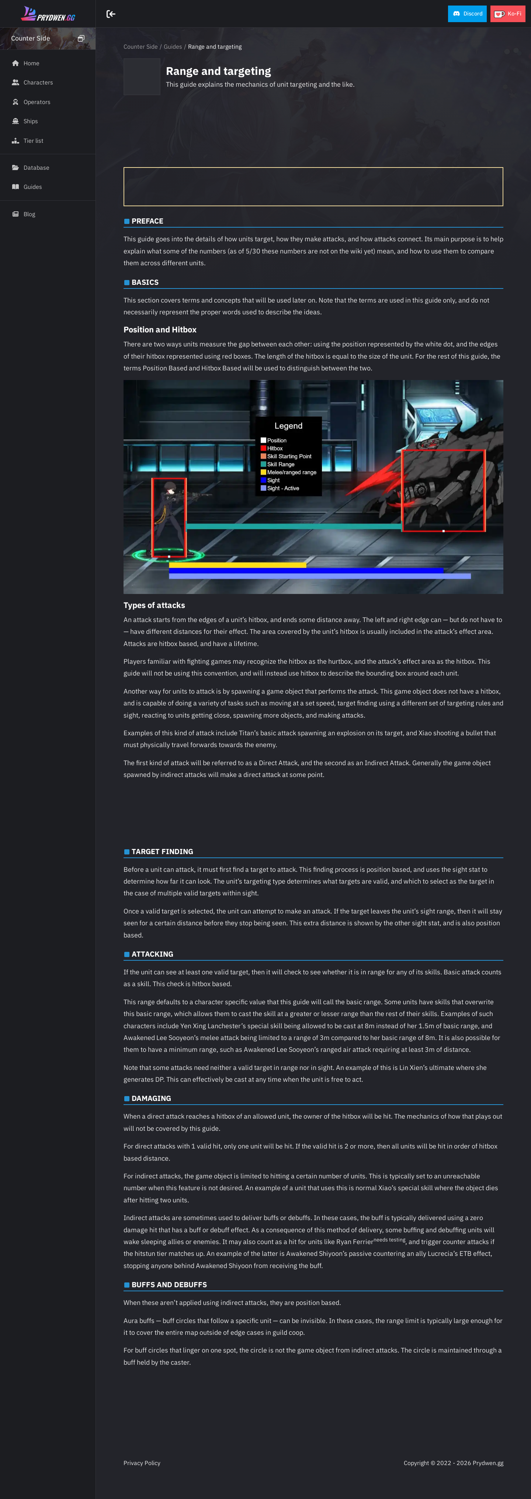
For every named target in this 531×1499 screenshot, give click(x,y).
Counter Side (141, 46)
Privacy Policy (142, 1463)
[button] (467, 14)
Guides (173, 46)
